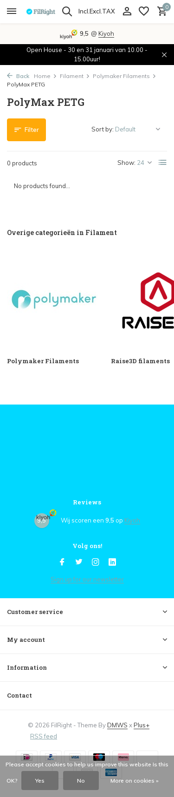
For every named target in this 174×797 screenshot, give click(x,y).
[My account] (126, 12)
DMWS (117, 725)
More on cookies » (134, 780)
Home (45, 75)
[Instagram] (95, 562)
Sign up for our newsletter (87, 579)
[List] (163, 162)
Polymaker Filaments (124, 75)
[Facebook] (62, 562)
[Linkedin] (112, 562)
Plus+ (141, 725)
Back (18, 75)
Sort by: (102, 129)
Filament (75, 75)
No (81, 780)
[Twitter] (79, 562)
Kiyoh (106, 33)
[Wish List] (144, 11)
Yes (40, 780)
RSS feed (43, 736)
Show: (126, 162)
